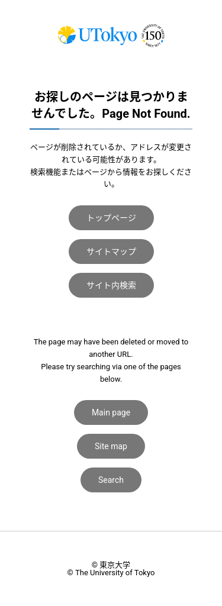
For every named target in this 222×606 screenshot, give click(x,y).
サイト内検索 (111, 285)
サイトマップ (111, 251)
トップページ (111, 218)
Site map (111, 446)
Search (111, 480)
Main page (111, 412)
